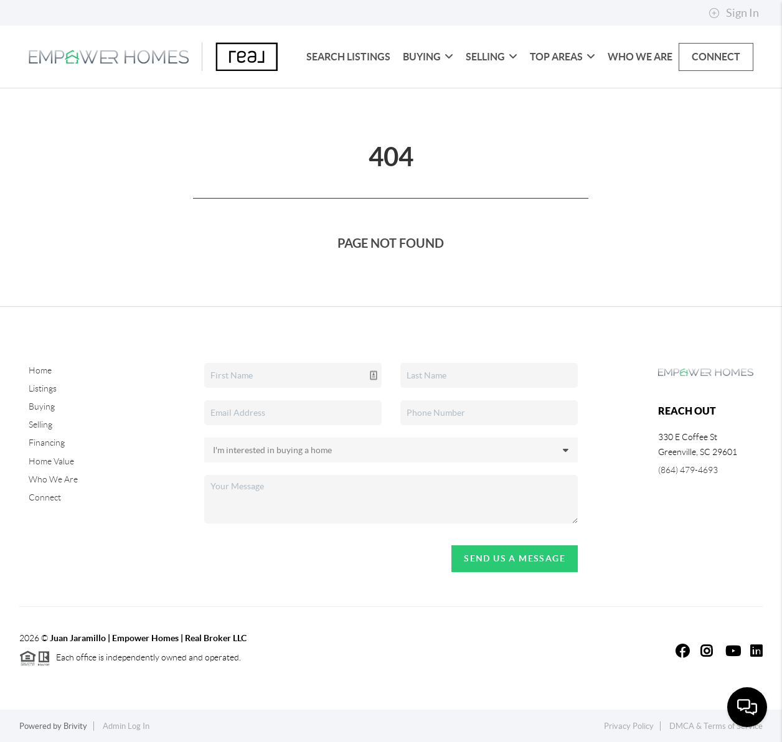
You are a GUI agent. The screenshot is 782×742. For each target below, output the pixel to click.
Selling (491, 56)
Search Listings (348, 56)
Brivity (75, 726)
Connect (716, 56)
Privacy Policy (629, 726)
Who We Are (640, 56)
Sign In (734, 13)
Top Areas (562, 56)
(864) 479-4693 (688, 470)
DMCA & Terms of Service (716, 726)
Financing (47, 443)
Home (40, 370)
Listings (43, 388)
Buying (428, 56)
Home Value (51, 461)
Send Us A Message (514, 558)
